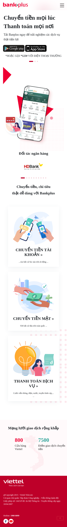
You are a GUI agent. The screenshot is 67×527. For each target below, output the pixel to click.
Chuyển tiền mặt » (33, 318)
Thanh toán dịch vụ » (33, 383)
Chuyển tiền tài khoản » (34, 252)
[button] (31, 61)
